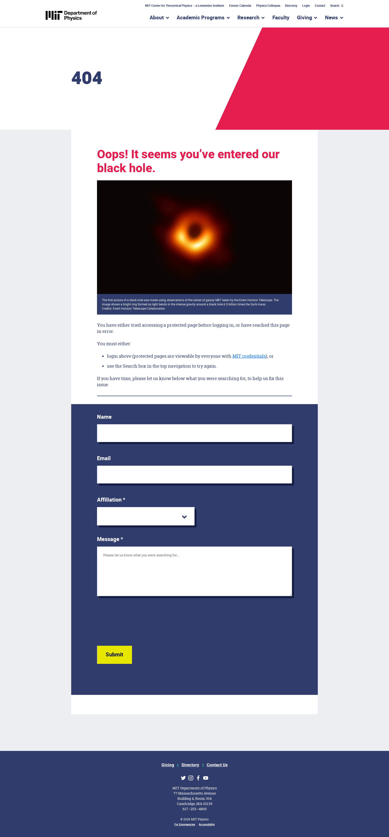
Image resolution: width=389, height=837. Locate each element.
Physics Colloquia (268, 5)
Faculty (281, 18)
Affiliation (111, 500)
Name (104, 417)
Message (110, 539)
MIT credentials (249, 356)
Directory (291, 5)
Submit (114, 655)
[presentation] (134, 625)
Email (104, 458)
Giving (168, 765)
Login (306, 5)
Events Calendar (240, 5)
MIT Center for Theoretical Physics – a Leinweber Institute (185, 5)
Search (334, 5)
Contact (320, 5)
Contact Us (217, 765)
